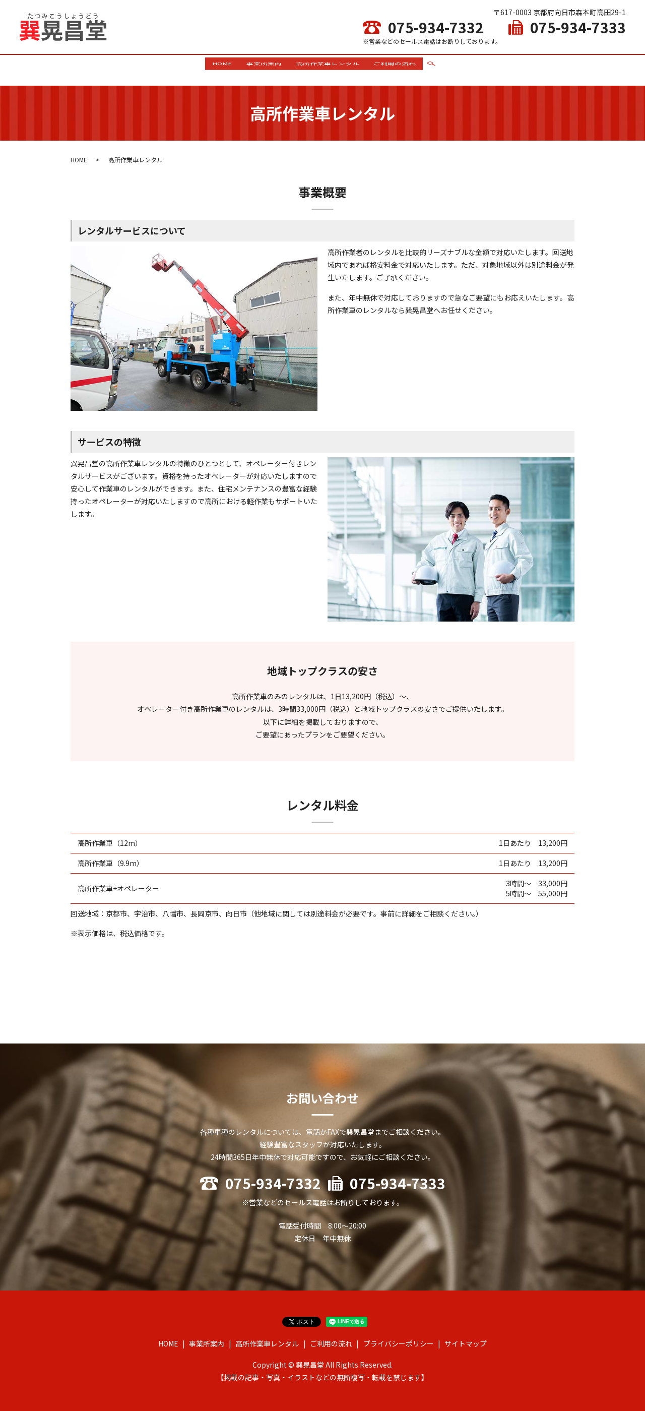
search (436, 68)
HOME (218, 68)
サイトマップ (465, 1339)
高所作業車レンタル (329, 68)
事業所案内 (262, 68)
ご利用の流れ (399, 68)
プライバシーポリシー (398, 1339)
